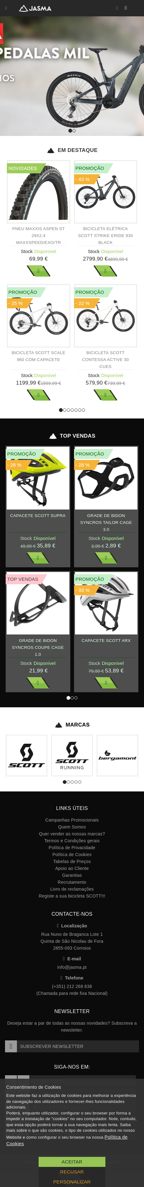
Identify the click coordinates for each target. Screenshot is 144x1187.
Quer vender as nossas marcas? (72, 833)
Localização (72, 925)
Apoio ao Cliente (72, 868)
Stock (27, 251)
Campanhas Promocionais (72, 820)
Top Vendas (72, 436)
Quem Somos (72, 826)
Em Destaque (72, 150)
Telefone (72, 977)
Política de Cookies (72, 854)
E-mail (72, 958)
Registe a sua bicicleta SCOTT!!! (72, 895)
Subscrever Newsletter (44, 1046)
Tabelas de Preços (72, 861)
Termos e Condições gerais (72, 840)
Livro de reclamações (72, 889)
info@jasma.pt (72, 967)
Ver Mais (39, 271)
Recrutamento (72, 882)
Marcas (72, 725)
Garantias (72, 875)
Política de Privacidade (72, 847)
